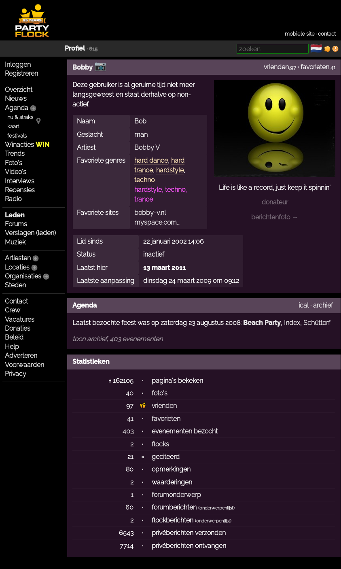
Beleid (14, 337)
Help (12, 346)
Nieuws (16, 98)
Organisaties (23, 276)
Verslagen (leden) (30, 233)
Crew (12, 310)
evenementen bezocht (185, 431)
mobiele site (300, 34)
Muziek (15, 242)
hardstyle (170, 170)
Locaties (17, 267)
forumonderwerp (176, 495)
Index (292, 323)
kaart (13, 126)
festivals (17, 136)
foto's (159, 393)
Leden (15, 215)
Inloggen (18, 64)
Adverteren (21, 355)
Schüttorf (316, 323)
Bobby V (147, 147)
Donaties (17, 328)
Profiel (75, 48)
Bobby (82, 67)
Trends (15, 153)
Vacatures (19, 319)
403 (128, 431)
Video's (15, 172)
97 (129, 406)
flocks (160, 444)
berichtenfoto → (274, 217)
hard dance (151, 160)
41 (130, 419)
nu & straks (20, 117)
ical (304, 305)
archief (323, 305)
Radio (13, 199)
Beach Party (262, 323)
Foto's (13, 163)
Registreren (21, 73)
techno (144, 180)
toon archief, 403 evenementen (117, 339)
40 (129, 393)
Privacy (15, 374)
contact (327, 34)
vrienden (276, 67)
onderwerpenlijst (216, 508)
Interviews (19, 181)
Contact (16, 301)
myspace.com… (157, 222)
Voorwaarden (24, 365)
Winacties (27, 145)
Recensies (20, 190)
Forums (16, 224)
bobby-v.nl (150, 213)
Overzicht (18, 89)
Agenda (16, 108)
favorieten (315, 67)
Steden (15, 285)
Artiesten (18, 258)
